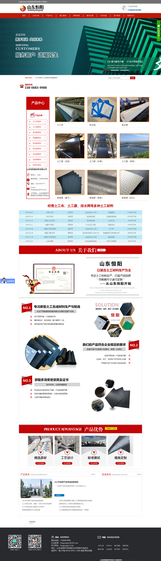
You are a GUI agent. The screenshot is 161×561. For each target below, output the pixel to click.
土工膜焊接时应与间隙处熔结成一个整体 (74, 510)
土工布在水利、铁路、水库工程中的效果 (37, 504)
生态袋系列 (37, 154)
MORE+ (93, 474)
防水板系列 (37, 143)
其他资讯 (106, 474)
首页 (24, 15)
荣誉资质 (76, 15)
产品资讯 (25, 474)
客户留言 (117, 15)
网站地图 (88, 551)
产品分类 (38, 115)
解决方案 (90, 15)
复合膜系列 (37, 132)
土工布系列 (38, 78)
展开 (158, 33)
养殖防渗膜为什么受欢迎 (31, 510)
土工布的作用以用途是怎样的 (69, 507)
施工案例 (63, 15)
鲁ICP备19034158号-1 (67, 551)
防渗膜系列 (53, 78)
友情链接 (32, 522)
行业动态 (103, 15)
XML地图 (80, 551)
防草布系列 (37, 165)
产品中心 (49, 15)
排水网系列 (37, 159)
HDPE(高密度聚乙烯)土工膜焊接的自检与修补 (75, 500)
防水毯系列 (37, 149)
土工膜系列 (46, 78)
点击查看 (40, 463)
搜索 (132, 78)
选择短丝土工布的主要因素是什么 (71, 504)
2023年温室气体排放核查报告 (66, 482)
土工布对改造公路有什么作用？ (33, 507)
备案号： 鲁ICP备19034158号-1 (132, 560)
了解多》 (101, 250)
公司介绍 (36, 15)
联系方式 (130, 15)
